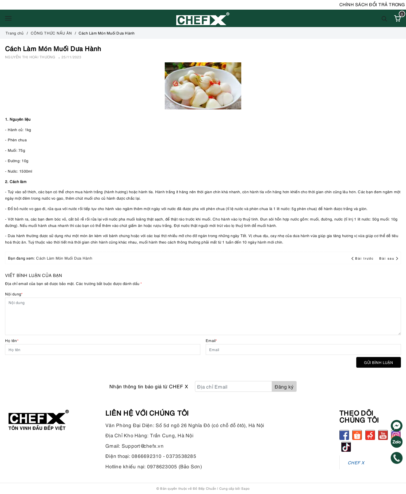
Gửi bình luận (378, 362)
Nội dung (13, 293)
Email (211, 340)
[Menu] (8, 18)
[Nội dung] (203, 316)
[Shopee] (357, 435)
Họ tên (11, 340)
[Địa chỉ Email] (233, 386)
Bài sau (388, 258)
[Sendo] (370, 435)
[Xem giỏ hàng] (397, 18)
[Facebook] (344, 435)
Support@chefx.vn (143, 445)
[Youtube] (383, 435)
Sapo (245, 488)
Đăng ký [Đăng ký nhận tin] (284, 386)
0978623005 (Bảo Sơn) (174, 466)
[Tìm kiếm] (384, 18)
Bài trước (363, 258)
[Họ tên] (102, 349)
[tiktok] (346, 446)
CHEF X (356, 462)
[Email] (303, 349)
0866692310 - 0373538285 (164, 455)
